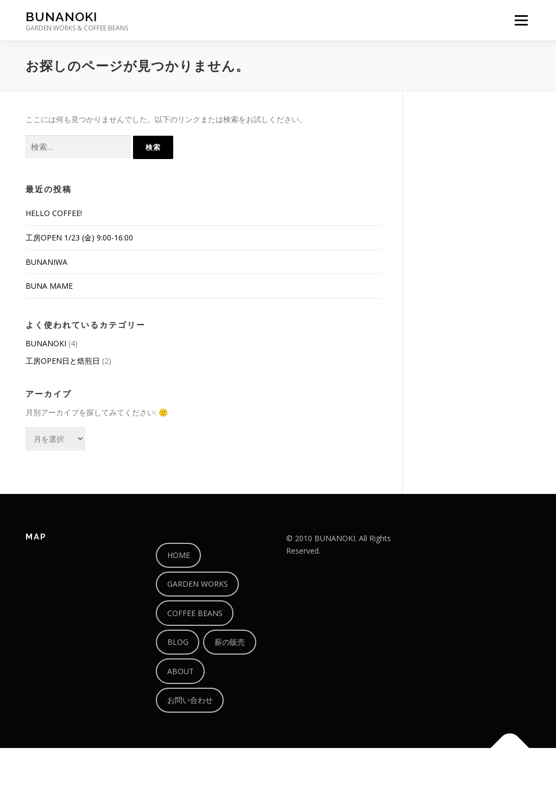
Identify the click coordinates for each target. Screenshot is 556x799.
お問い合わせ (190, 700)
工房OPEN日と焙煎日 (63, 361)
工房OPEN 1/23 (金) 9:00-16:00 (79, 237)
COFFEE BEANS (195, 613)
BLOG (177, 642)
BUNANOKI (61, 16)
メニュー (520, 20)
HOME (178, 555)
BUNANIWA (46, 262)
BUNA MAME (49, 286)
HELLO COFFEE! (54, 213)
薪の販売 (229, 642)
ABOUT (180, 671)
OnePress (292, 773)
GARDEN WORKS (197, 584)
